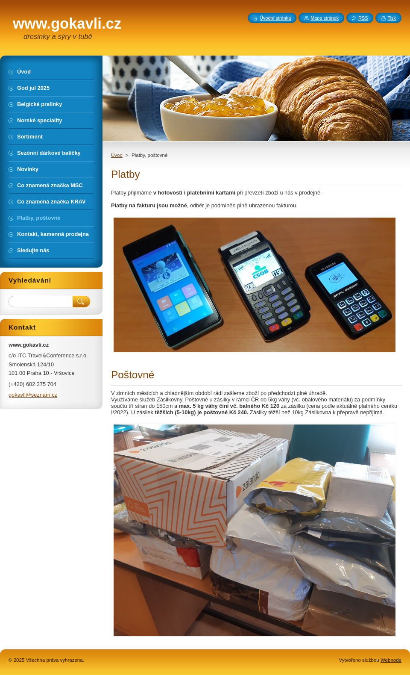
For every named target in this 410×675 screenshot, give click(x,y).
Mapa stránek (324, 18)
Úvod (117, 155)
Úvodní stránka (275, 18)
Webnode (391, 660)
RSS (363, 18)
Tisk (391, 18)
